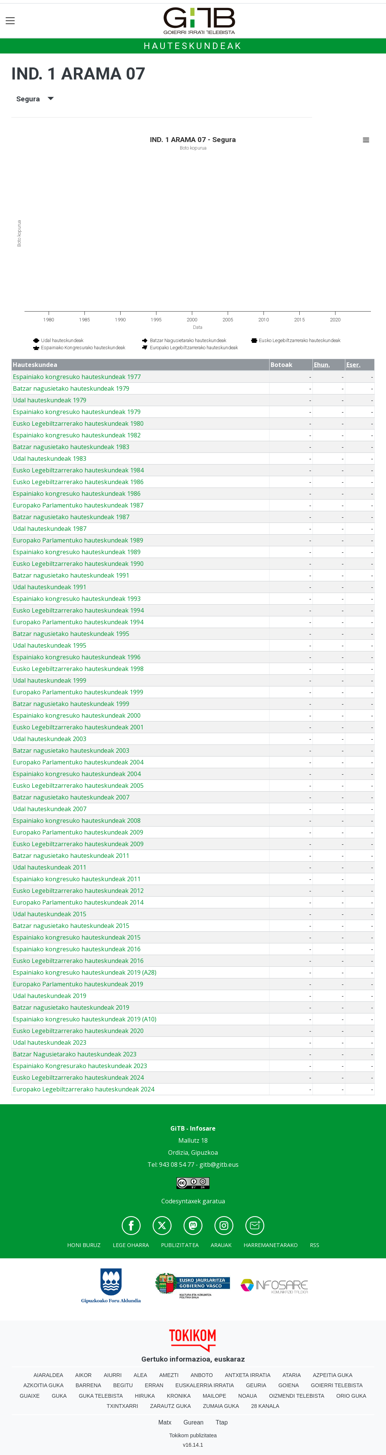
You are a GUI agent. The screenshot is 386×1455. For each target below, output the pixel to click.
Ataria (291, 1375)
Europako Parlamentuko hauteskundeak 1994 (78, 622)
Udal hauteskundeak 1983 (49, 458)
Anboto (202, 1375)
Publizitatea (180, 1245)
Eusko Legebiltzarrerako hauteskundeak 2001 (78, 727)
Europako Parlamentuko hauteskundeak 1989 (78, 540)
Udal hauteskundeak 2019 (49, 996)
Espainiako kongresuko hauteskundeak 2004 (77, 774)
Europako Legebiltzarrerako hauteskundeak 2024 (83, 1089)
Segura (35, 99)
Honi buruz (84, 1245)
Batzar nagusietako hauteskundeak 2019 (71, 1007)
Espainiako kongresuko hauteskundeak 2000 (77, 715)
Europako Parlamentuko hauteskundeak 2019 (78, 984)
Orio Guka (351, 1396)
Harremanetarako (271, 1245)
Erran (154, 1385)
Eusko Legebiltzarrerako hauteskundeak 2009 (78, 844)
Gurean (194, 1422)
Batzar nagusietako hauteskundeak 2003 (71, 750)
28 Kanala (265, 1406)
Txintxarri (122, 1406)
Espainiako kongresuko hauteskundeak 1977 (77, 377)
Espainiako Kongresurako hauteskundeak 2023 (80, 1066)
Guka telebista (101, 1396)
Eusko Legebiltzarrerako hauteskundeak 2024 (78, 1077)
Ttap (222, 1422)
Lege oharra (131, 1245)
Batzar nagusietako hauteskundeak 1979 (71, 388)
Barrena (88, 1385)
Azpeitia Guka (332, 1375)
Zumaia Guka (221, 1406)
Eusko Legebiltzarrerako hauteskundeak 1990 (78, 563)
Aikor (83, 1375)
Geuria (256, 1385)
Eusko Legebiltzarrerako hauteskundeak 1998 (78, 669)
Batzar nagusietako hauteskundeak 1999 (71, 704)
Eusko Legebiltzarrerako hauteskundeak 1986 (78, 482)
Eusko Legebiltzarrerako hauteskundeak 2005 (78, 785)
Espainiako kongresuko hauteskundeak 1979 (77, 412)
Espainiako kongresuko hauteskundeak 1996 (77, 657)
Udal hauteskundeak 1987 (49, 528)
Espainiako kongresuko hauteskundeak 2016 (77, 949)
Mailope (214, 1396)
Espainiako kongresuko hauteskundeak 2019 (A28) (84, 972)
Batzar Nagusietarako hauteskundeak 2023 (74, 1054)
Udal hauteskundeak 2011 (49, 867)
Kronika (179, 1396)
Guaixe (30, 1396)
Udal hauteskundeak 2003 (49, 739)
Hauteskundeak (193, 46)
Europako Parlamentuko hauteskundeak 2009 (78, 832)
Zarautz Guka (170, 1406)
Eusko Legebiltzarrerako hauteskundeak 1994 (78, 610)
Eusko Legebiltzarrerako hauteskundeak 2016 (78, 961)
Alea (140, 1375)
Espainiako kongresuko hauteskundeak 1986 (77, 493)
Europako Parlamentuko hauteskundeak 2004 (78, 762)
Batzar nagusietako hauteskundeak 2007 (71, 797)
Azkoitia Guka (43, 1385)
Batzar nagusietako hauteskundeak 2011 (71, 855)
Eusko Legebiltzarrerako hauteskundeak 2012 (78, 890)
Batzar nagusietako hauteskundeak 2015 (71, 926)
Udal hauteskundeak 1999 (49, 680)
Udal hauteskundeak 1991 (49, 587)
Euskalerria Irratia (204, 1385)
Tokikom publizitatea (193, 1435)
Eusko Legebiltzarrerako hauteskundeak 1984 (78, 470)
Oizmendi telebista (297, 1396)
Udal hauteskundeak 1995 (49, 645)
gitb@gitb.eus (219, 1164)
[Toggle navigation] (10, 21)
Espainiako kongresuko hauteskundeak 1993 (77, 599)
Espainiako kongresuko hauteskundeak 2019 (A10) (84, 1019)
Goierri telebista (337, 1385)
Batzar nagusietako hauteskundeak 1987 (71, 517)
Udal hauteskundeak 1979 (49, 400)
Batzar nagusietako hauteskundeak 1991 (71, 575)
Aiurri (112, 1375)
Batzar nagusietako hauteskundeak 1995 (71, 634)
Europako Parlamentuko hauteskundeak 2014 (78, 902)
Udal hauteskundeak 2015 (49, 914)
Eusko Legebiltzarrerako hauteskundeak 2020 (78, 1031)
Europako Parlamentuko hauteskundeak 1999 (78, 692)
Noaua (247, 1396)
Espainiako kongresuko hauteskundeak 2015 (77, 937)
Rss (314, 1245)
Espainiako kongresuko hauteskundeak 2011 (77, 879)
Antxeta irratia (248, 1375)
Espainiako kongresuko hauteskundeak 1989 (77, 552)
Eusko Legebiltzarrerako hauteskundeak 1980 (78, 423)
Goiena (288, 1385)
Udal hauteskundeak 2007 (49, 809)
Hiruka (145, 1396)
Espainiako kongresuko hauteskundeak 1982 (77, 435)
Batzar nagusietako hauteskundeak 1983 (71, 447)
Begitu (123, 1385)
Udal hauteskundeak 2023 (49, 1042)
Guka (59, 1396)
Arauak (221, 1245)
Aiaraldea (48, 1375)
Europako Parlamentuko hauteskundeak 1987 (78, 505)
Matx (165, 1422)
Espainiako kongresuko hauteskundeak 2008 (77, 820)
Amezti (168, 1375)
